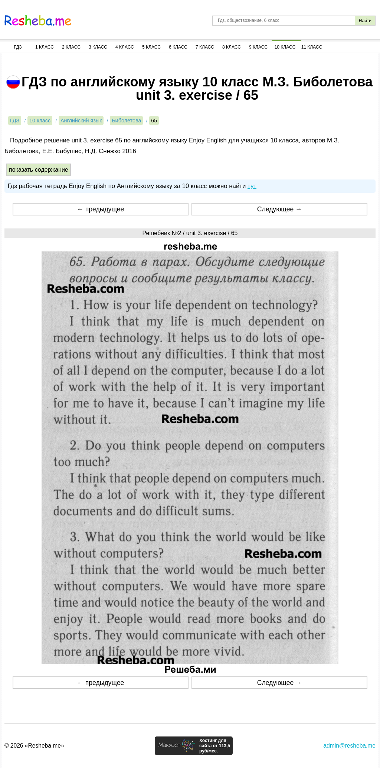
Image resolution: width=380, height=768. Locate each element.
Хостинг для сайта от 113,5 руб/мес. (214, 746)
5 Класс (151, 47)
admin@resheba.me (349, 745)
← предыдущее (100, 209)
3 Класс (98, 47)
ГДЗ (18, 47)
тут (252, 185)
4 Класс (124, 47)
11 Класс (311, 47)
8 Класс (231, 47)
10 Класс (285, 47)
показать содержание (38, 170)
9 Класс (258, 47)
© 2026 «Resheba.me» (34, 745)
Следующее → (279, 209)
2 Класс (71, 47)
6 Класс (178, 47)
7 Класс (205, 47)
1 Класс (44, 47)
